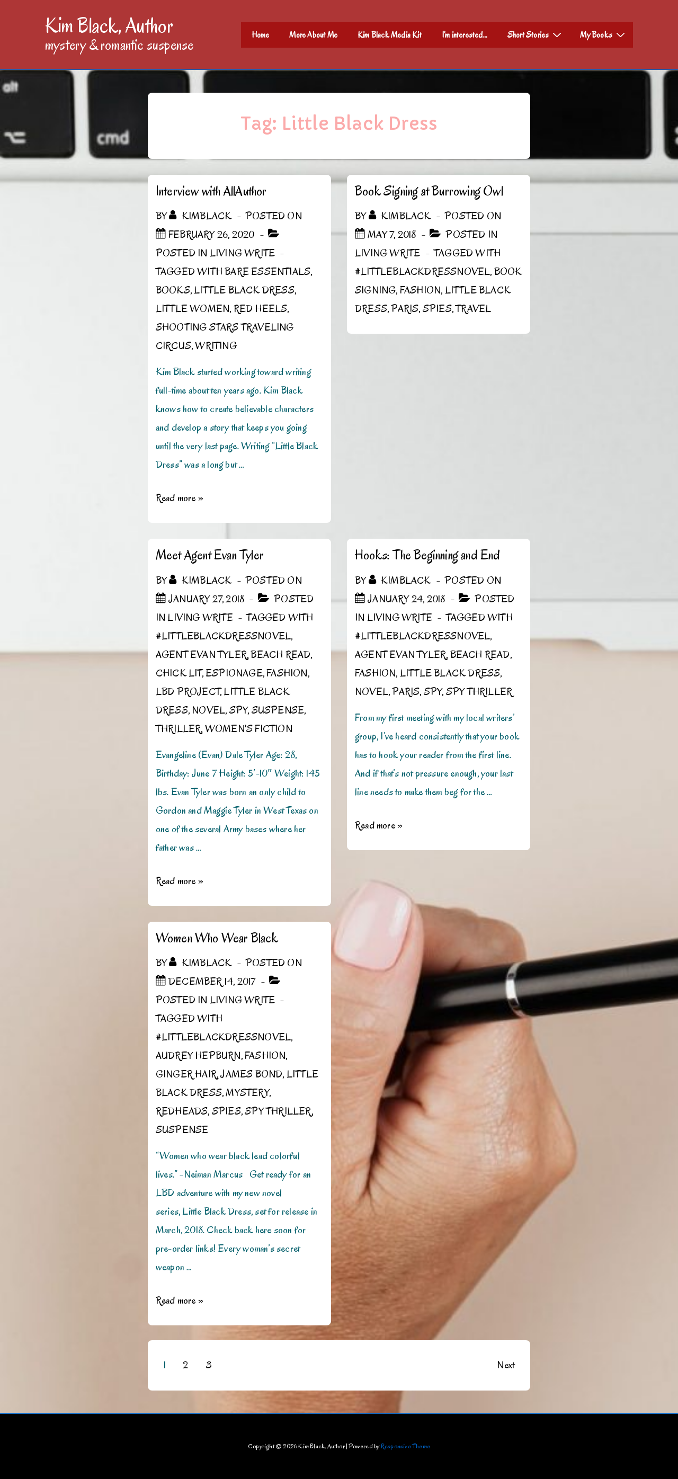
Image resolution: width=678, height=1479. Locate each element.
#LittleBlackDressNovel (422, 272)
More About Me (313, 35)
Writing (215, 346)
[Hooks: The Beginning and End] (406, 599)
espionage (234, 673)
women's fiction (248, 729)
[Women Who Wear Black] (211, 981)
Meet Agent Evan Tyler (210, 555)
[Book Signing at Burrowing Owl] (392, 235)
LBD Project (188, 692)
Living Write (242, 253)
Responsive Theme (405, 1445)
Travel (473, 309)
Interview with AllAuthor (211, 191)
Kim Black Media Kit (390, 35)
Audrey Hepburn (198, 1056)
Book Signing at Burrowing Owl (429, 191)
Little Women (192, 309)
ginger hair (186, 1074)
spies (437, 309)
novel (208, 710)
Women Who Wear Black (217, 938)
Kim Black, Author (109, 25)
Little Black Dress (244, 290)
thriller (178, 729)
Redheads (182, 1111)
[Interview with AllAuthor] (211, 235)
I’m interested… (464, 35)
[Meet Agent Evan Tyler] (206, 599)
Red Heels (261, 309)
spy (238, 710)
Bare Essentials (267, 272)
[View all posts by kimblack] (201, 216)
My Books (604, 34)
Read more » (179, 498)
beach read (280, 655)
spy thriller (479, 692)
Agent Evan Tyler (201, 655)
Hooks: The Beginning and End (428, 555)
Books (173, 290)
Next (505, 1365)
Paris (404, 309)
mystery (247, 1093)
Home (261, 35)
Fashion (420, 290)
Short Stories (536, 34)
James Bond (251, 1074)
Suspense (278, 710)
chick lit (179, 673)
